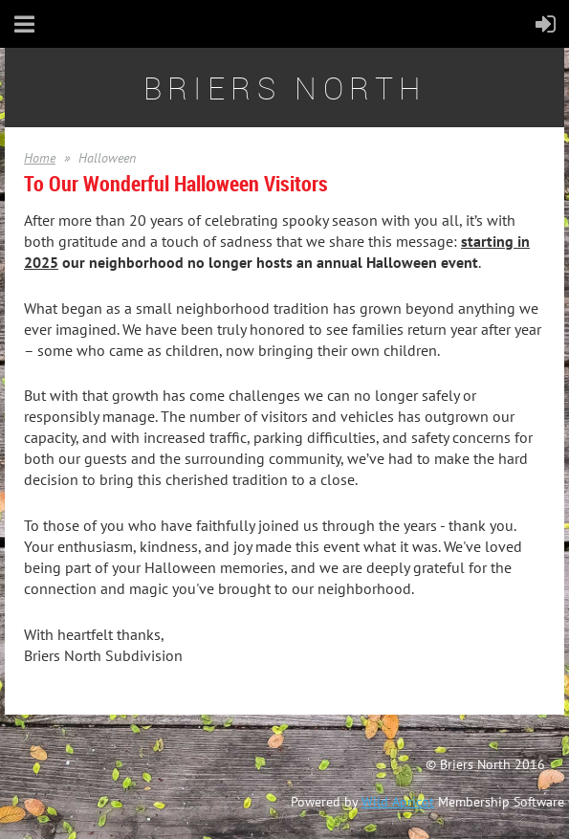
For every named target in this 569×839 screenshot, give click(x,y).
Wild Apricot (397, 801)
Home (39, 157)
